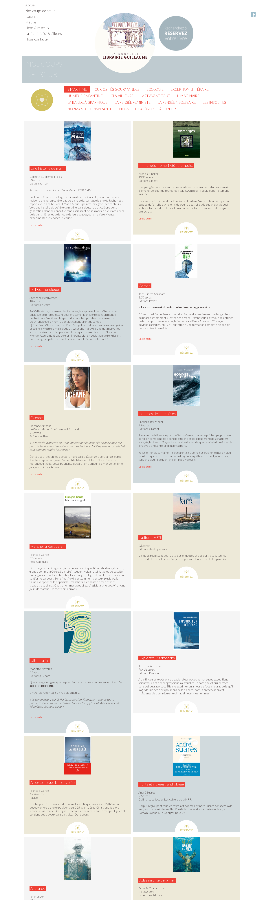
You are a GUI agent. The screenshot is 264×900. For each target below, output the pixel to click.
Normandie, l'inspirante (89, 109)
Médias (30, 22)
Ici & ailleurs (121, 96)
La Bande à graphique (87, 102)
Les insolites (214, 102)
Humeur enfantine (85, 96)
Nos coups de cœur (40, 11)
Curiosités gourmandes (117, 89)
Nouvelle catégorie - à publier (147, 109)
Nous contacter (37, 39)
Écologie (155, 89)
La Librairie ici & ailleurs (43, 33)
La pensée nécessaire (176, 102)
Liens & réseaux (37, 28)
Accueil (30, 5)
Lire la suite (36, 224)
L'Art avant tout (155, 96)
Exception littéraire (189, 89)
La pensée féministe (133, 102)
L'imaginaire (188, 96)
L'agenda (31, 16)
